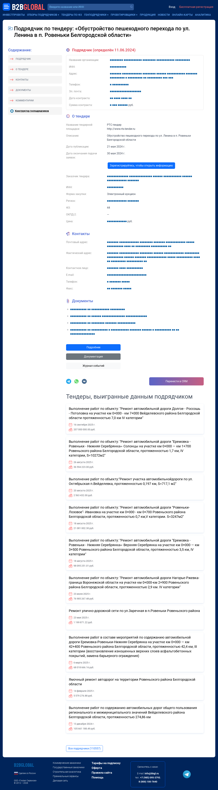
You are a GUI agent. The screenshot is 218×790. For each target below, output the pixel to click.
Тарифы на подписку (106, 763)
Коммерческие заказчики (67, 763)
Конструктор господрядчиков (32, 110)
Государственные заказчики (68, 767)
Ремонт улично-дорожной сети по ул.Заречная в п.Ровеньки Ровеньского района (134, 611)
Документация (93, 356)
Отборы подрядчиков (42, 14)
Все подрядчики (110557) (84, 748)
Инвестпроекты (14, 14)
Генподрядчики (95, 14)
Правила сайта (102, 772)
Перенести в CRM (177, 381)
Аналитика (203, 14)
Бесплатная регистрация (196, 7)
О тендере (22, 69)
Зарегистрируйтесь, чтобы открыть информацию (141, 165)
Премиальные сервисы (66, 776)
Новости (164, 14)
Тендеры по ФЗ (71, 14)
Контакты (22, 79)
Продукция (147, 14)
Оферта (97, 768)
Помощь (97, 777)
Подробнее (93, 347)
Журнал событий (93, 365)
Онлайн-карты (182, 14)
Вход (172, 7)
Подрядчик (23, 58)
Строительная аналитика (67, 771)
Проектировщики (123, 14)
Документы (23, 90)
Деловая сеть (60, 780)
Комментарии (25, 100)
